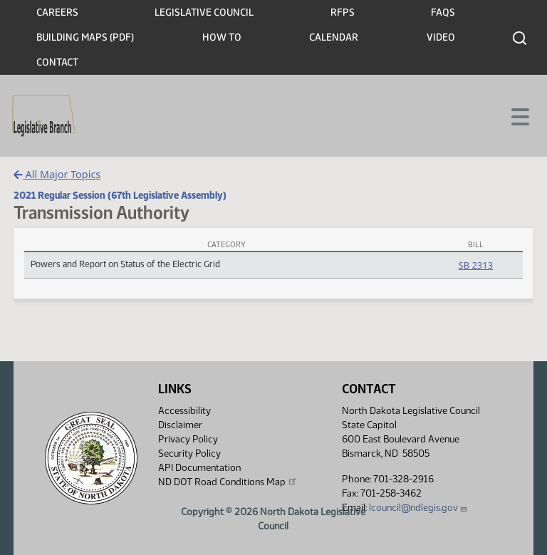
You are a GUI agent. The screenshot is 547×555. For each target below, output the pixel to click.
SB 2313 (476, 265)
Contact (57, 62)
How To (221, 37)
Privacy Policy (188, 439)
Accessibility (184, 411)
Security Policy (189, 453)
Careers (57, 12)
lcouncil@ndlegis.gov (418, 508)
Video (441, 37)
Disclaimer (180, 425)
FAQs (443, 12)
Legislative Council (204, 12)
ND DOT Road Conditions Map (228, 481)
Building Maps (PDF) (85, 37)
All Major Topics (57, 174)
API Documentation (199, 468)
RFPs (342, 12)
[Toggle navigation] (519, 115)
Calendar (333, 37)
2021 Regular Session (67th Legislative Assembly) (120, 195)
